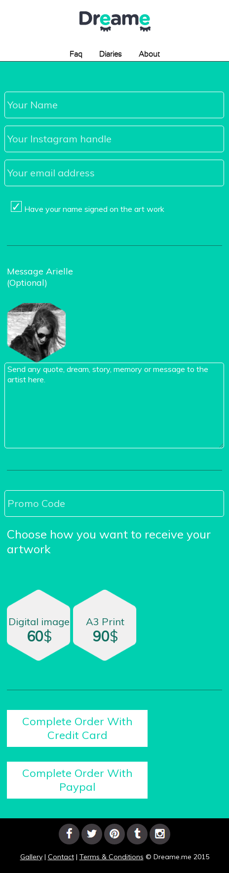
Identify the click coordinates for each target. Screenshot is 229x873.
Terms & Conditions (111, 856)
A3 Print (105, 630)
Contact (61, 856)
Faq (76, 54)
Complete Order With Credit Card (77, 728)
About (149, 54)
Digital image (39, 630)
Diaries (110, 54)
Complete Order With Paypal (77, 780)
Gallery (31, 856)
